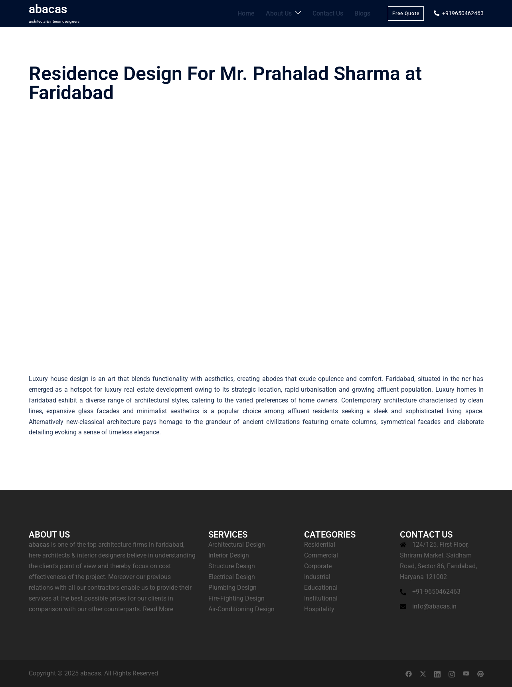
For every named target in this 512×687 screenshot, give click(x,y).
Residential (319, 544)
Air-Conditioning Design (241, 609)
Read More (158, 609)
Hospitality (319, 609)
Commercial (321, 555)
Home (255, 13)
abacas (48, 9)
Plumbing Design (232, 587)
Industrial (317, 577)
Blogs (363, 13)
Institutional (321, 598)
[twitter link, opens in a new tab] (423, 673)
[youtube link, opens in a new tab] (466, 673)
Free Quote (405, 13)
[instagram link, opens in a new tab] (452, 673)
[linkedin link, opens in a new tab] (437, 673)
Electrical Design (231, 577)
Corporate (318, 566)
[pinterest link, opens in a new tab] (480, 673)
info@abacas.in (434, 606)
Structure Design (231, 566)
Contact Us (331, 13)
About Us (285, 13)
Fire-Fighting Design (236, 598)
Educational (321, 587)
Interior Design (228, 555)
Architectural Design (236, 544)
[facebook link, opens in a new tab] (408, 673)
